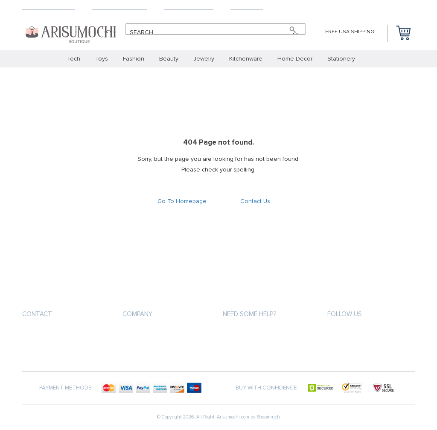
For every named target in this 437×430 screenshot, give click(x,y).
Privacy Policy (142, 349)
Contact (37, 314)
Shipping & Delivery (48, 6)
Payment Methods (188, 6)
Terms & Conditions (119, 6)
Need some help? (249, 314)
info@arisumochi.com (55, 334)
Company (137, 314)
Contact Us (246, 6)
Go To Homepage (182, 201)
